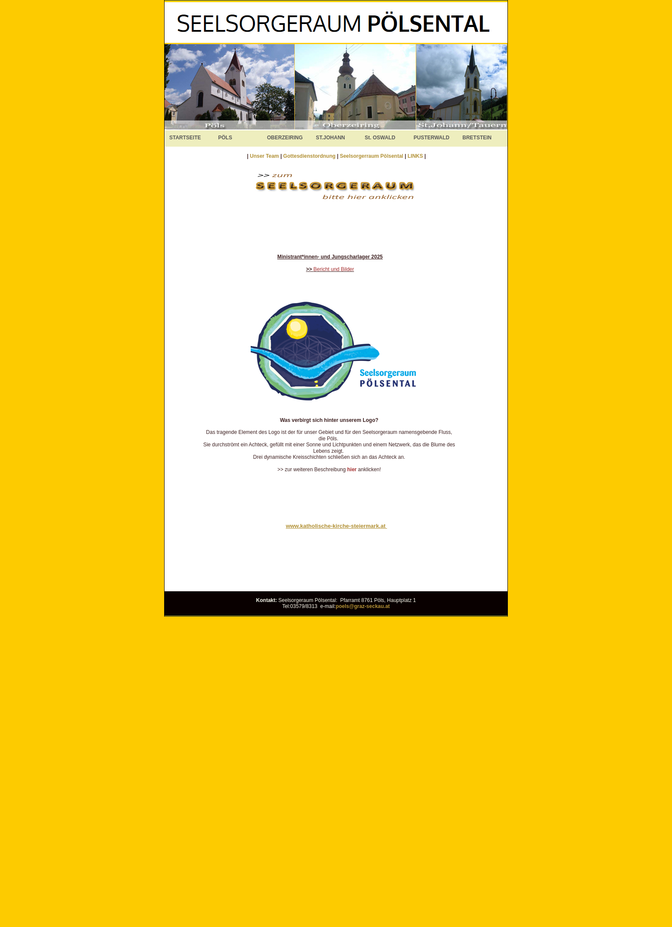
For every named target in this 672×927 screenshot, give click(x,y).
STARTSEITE (185, 138)
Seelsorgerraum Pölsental (371, 156)
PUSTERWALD (432, 138)
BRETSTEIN (477, 138)
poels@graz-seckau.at (363, 606)
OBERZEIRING (285, 138)
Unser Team (264, 156)
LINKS (416, 156)
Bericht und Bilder (333, 269)
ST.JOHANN (330, 138)
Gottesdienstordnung (310, 156)
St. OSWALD (380, 138)
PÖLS (225, 138)
